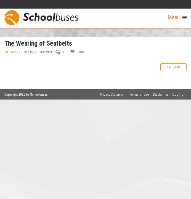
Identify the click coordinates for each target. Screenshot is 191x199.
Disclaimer (160, 94)
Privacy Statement (113, 94)
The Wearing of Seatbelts (38, 43)
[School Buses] (41, 17)
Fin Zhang (11, 52)
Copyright (179, 94)
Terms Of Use (139, 94)
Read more (173, 67)
